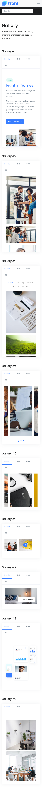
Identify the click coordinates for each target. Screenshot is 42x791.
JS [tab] (6, 65)
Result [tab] (7, 59)
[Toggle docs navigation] (37, 11)
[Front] (10, 3)
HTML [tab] (18, 59)
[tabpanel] (21, 411)
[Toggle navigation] (38, 3)
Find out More (15, 121)
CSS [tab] (28, 59)
